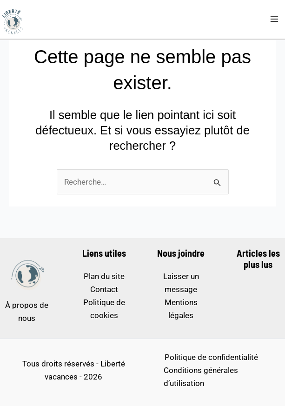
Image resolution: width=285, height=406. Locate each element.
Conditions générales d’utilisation (201, 377)
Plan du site (104, 276)
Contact (104, 289)
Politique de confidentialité (211, 357)
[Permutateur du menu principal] (274, 19)
